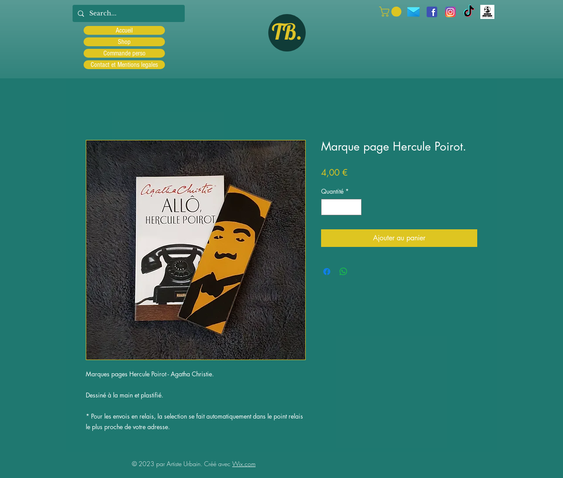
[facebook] (432, 12)
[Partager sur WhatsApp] (343, 271)
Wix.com (244, 464)
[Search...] (127, 13)
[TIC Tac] (469, 12)
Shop (124, 42)
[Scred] (487, 12)
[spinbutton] (341, 207)
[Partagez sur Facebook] (327, 271)
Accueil (124, 30)
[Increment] (354, 207)
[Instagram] (450, 12)
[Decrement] (327, 207)
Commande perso (124, 53)
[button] (391, 12)
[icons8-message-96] (413, 12)
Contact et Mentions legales (124, 65)
